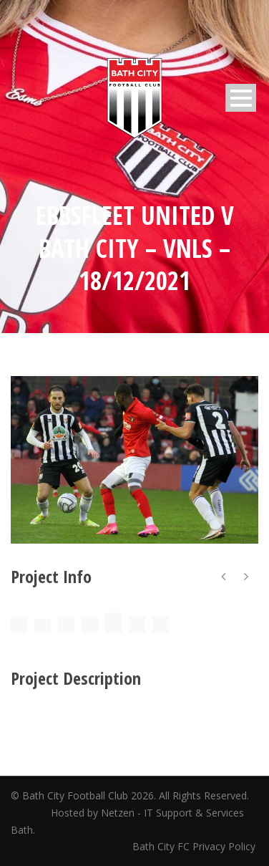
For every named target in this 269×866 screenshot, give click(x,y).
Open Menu (240, 98)
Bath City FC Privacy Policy (195, 846)
